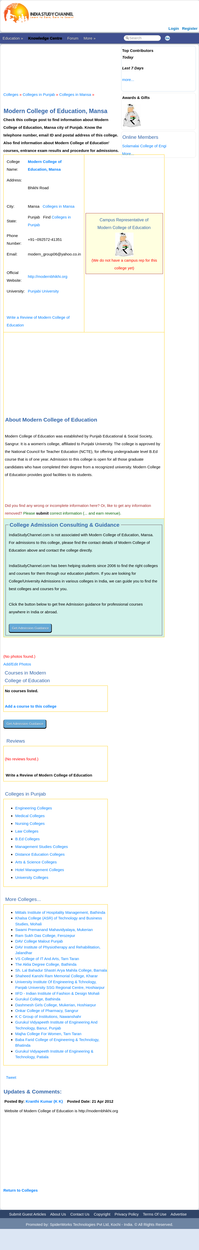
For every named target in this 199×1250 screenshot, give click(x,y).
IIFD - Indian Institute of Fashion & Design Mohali (57, 993)
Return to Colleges (20, 1190)
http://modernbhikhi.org (47, 276)
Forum (72, 38)
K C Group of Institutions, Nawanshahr (48, 1016)
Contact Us (79, 1214)
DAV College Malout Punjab (39, 941)
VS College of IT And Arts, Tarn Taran (47, 958)
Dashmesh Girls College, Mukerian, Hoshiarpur (55, 1005)
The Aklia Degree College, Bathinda (46, 964)
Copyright (102, 1214)
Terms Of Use (155, 1214)
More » (90, 38)
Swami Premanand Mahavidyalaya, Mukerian (54, 929)
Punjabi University (43, 291)
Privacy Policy (127, 1214)
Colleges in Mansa (75, 94)
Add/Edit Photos (17, 664)
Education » (13, 38)
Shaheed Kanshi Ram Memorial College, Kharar (56, 976)
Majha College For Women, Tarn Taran (48, 1034)
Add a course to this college (30, 706)
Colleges (10, 94)
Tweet (11, 1077)
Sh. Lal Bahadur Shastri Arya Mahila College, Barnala (61, 970)
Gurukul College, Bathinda (37, 999)
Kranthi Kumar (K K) (44, 1101)
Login (173, 28)
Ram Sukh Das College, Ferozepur (45, 935)
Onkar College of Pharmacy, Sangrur (46, 1010)
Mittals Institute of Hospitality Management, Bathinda (60, 912)
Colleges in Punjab (39, 94)
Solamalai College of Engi (144, 146)
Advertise (179, 1214)
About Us (58, 1214)
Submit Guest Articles (27, 1214)
